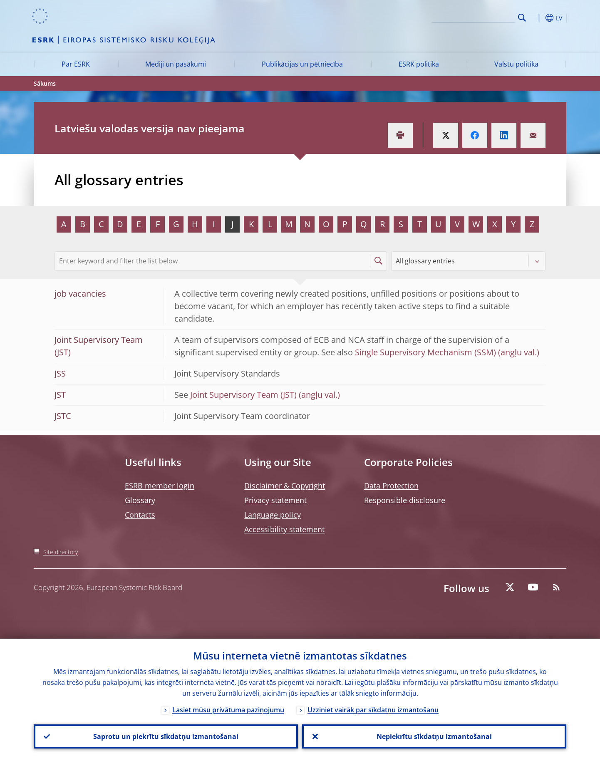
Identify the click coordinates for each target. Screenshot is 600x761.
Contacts (140, 515)
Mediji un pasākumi (175, 64)
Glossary (140, 500)
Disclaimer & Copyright (284, 486)
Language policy (272, 515)
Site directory (60, 552)
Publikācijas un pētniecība (302, 64)
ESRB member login (159, 486)
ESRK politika (419, 64)
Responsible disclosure (404, 500)
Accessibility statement (284, 529)
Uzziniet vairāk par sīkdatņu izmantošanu (373, 709)
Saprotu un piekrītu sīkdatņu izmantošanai (165, 736)
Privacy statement (275, 500)
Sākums (45, 83)
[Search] (473, 16)
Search (522, 17)
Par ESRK (76, 64)
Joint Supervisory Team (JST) (243, 394)
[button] (537, 18)
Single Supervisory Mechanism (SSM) (425, 352)
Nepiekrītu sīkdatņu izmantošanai (434, 736)
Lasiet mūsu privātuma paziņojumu (228, 709)
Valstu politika (516, 64)
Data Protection (391, 486)
